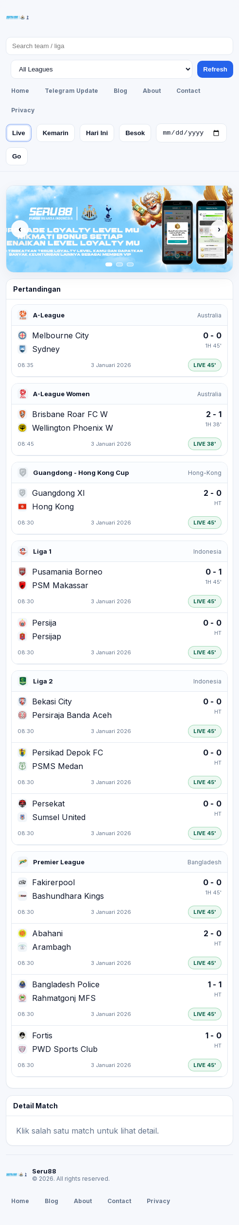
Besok (135, 134)
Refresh (215, 69)
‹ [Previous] (19, 230)
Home (20, 90)
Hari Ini (97, 134)
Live (18, 134)
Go (16, 157)
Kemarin (55, 134)
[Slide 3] (130, 266)
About (152, 90)
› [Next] (219, 230)
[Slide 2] (119, 266)
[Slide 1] (108, 266)
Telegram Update (71, 90)
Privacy (22, 110)
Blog (120, 90)
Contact (188, 90)
